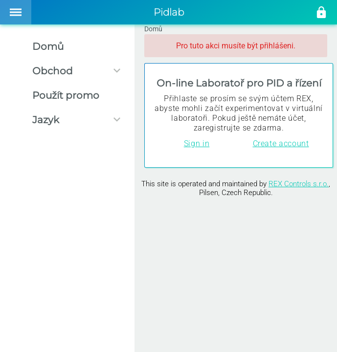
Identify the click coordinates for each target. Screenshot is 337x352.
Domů (48, 46)
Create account (281, 143)
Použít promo (65, 95)
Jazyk (45, 120)
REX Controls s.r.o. (299, 183)
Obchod (52, 71)
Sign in (196, 143)
